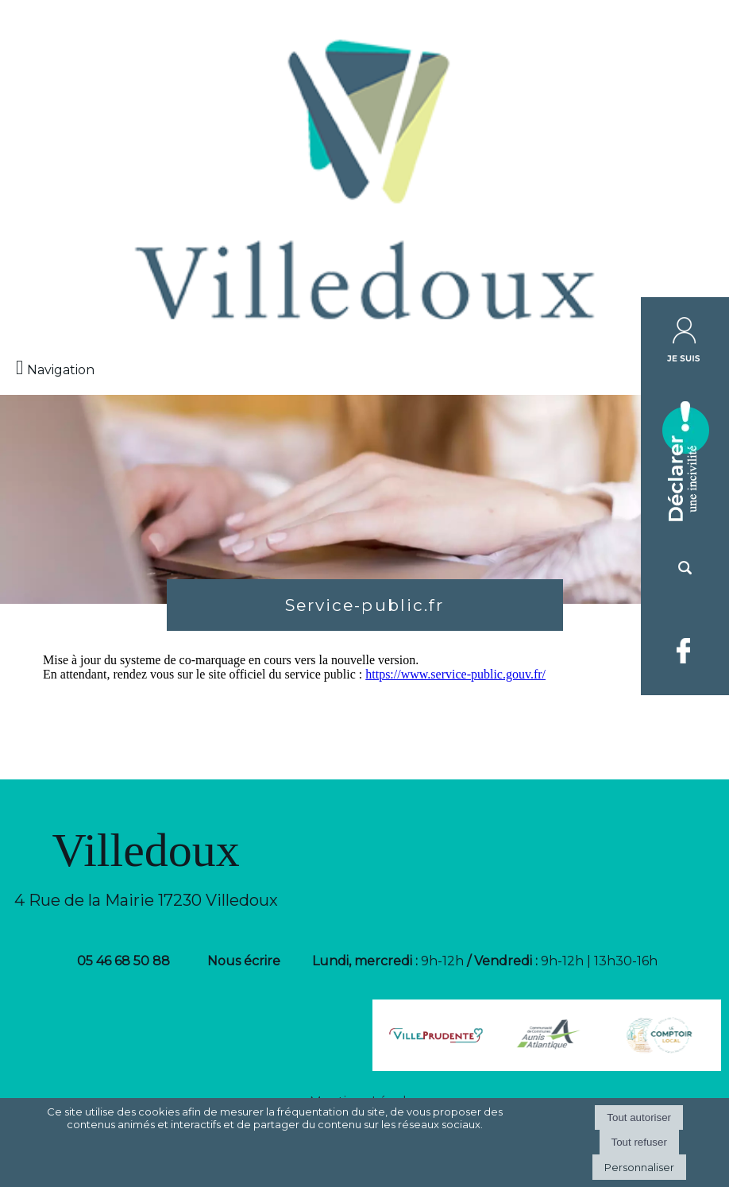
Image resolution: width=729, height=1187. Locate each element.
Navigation (60, 369)
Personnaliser (639, 1167)
